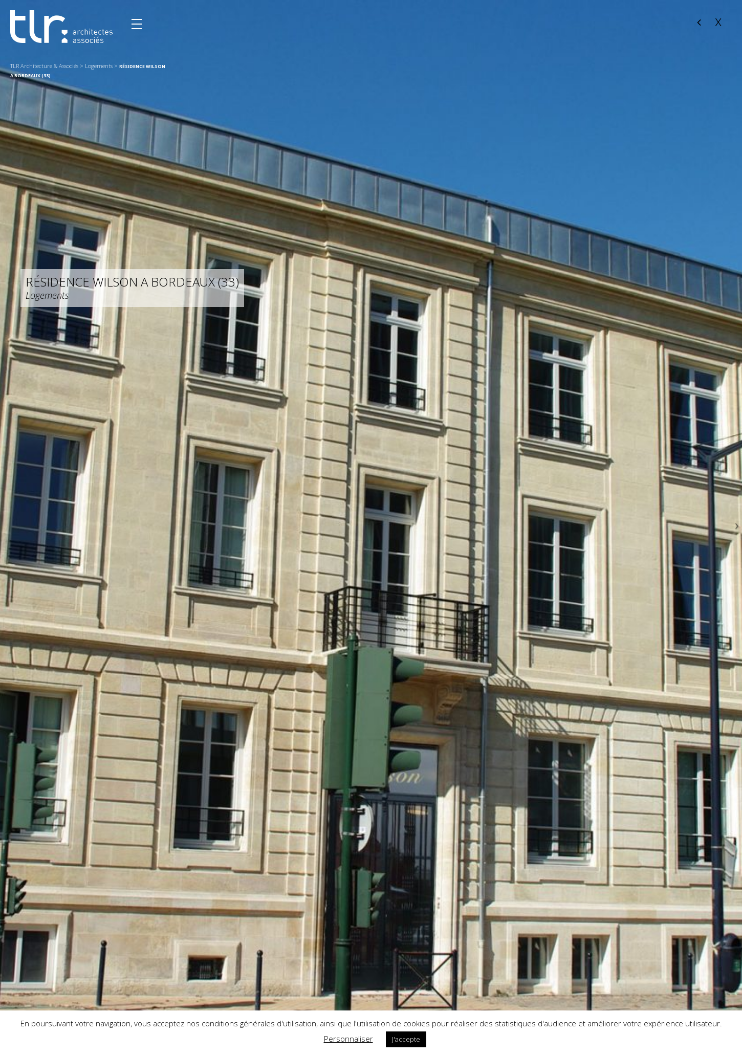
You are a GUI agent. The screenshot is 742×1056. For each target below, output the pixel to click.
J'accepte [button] (406, 1039)
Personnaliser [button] (348, 1038)
